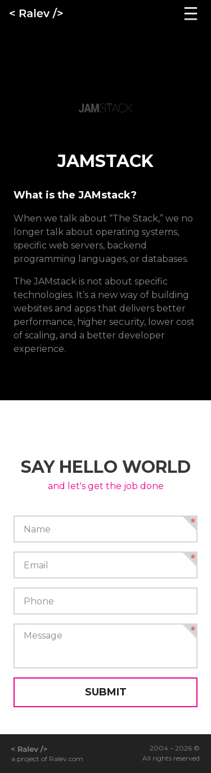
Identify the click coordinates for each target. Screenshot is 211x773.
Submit (106, 692)
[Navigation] (190, 13)
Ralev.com (66, 758)
